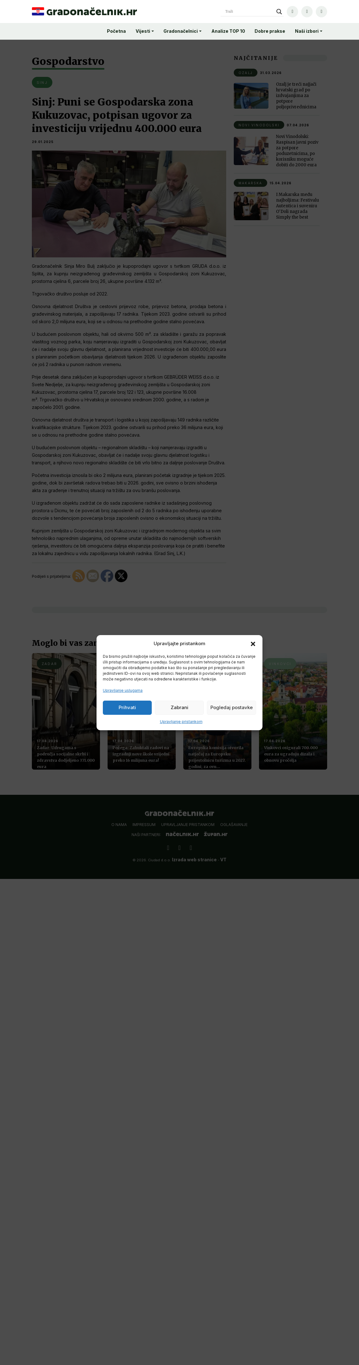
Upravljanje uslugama (123, 690)
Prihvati (127, 707)
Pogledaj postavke (231, 707)
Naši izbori (307, 31)
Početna (116, 31)
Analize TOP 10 (228, 31)
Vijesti (143, 31)
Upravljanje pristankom (181, 721)
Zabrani (179, 707)
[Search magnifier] (279, 11)
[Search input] (249, 11)
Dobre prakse (270, 31)
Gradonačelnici (180, 31)
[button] (253, 643)
